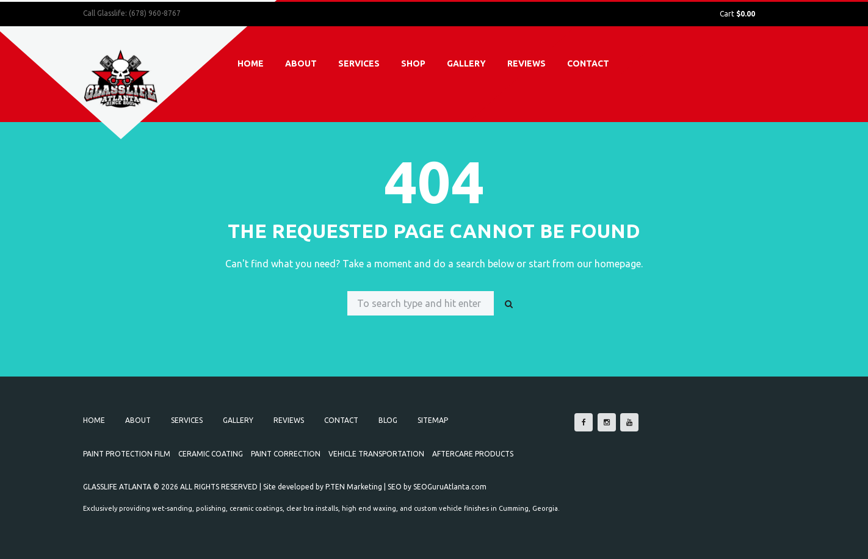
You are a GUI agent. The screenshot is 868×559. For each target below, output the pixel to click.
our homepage (609, 263)
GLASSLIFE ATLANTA (117, 487)
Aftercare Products (472, 454)
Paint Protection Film (126, 454)
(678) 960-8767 (155, 13)
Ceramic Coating (210, 454)
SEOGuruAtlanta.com (449, 487)
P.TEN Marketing (353, 487)
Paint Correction (285, 454)
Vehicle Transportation (376, 454)
